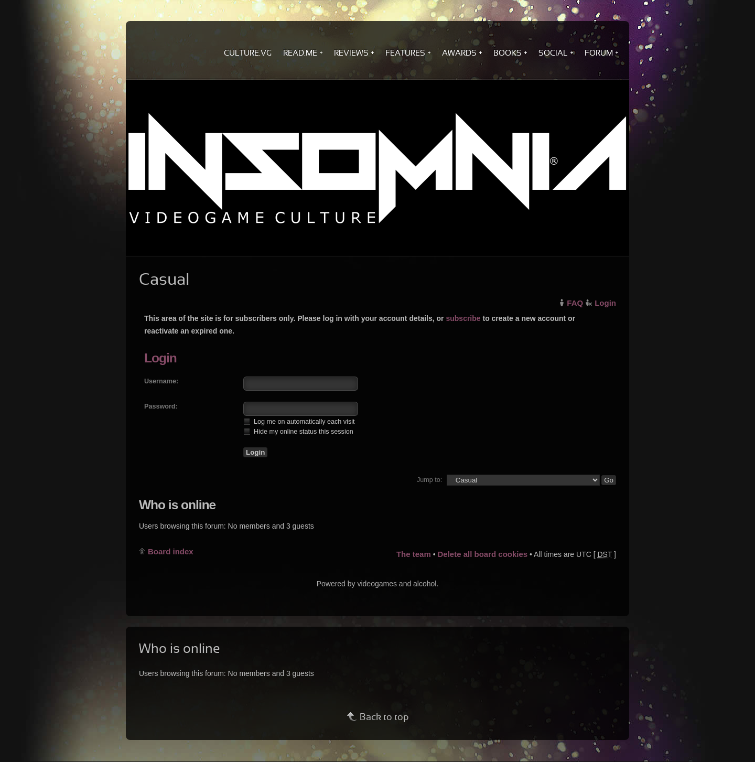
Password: (161, 406)
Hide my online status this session (298, 431)
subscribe (463, 318)
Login (605, 302)
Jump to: (429, 480)
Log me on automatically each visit (299, 421)
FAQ (575, 302)
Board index (170, 551)
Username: (161, 381)
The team (413, 554)
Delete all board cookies (482, 554)
